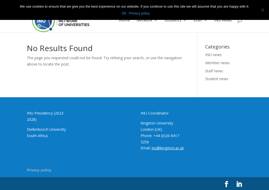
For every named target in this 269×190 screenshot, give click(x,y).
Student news (216, 78)
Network (144, 20)
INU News (223, 20)
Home (124, 20)
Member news (217, 62)
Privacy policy (39, 169)
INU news (213, 54)
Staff (197, 20)
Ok (124, 13)
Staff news (214, 70)
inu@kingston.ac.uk (168, 147)
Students (172, 20)
